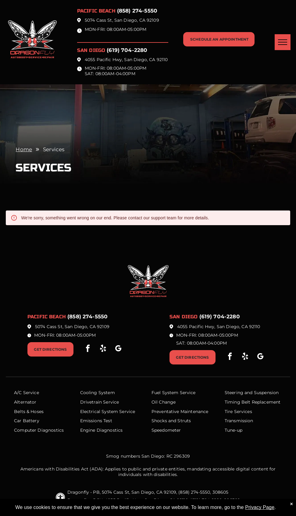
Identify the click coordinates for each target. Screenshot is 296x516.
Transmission (239, 420)
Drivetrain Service (99, 402)
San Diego (91, 50)
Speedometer (166, 430)
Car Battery (26, 420)
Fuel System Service (174, 392)
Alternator (25, 402)
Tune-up (233, 430)
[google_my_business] (118, 349)
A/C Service (26, 392)
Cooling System (97, 392)
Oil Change (164, 402)
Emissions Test (96, 420)
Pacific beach (96, 11)
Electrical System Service (107, 411)
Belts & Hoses (29, 411)
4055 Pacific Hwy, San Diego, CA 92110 (126, 59)
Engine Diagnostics (101, 430)
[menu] (283, 42)
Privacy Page (259, 507)
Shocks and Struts (171, 420)
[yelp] (103, 349)
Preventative (165, 411)
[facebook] (87, 349)
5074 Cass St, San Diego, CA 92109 (122, 20)
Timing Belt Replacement (252, 402)
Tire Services (238, 411)
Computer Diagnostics (39, 430)
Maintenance (194, 411)
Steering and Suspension (252, 392)
